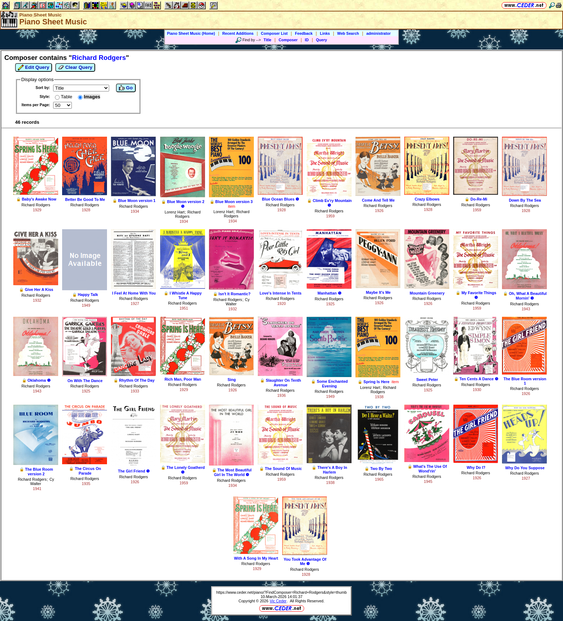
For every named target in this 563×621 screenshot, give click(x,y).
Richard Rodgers (36, 205)
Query (321, 40)
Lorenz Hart (174, 212)
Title (267, 40)
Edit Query (33, 67)
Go (125, 88)
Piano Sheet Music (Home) (191, 33)
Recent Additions (237, 33)
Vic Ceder (278, 601)
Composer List (274, 33)
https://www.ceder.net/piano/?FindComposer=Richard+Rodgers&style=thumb (281, 592)
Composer (288, 40)
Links (325, 33)
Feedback (303, 33)
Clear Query (75, 67)
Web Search (348, 33)
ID (307, 40)
